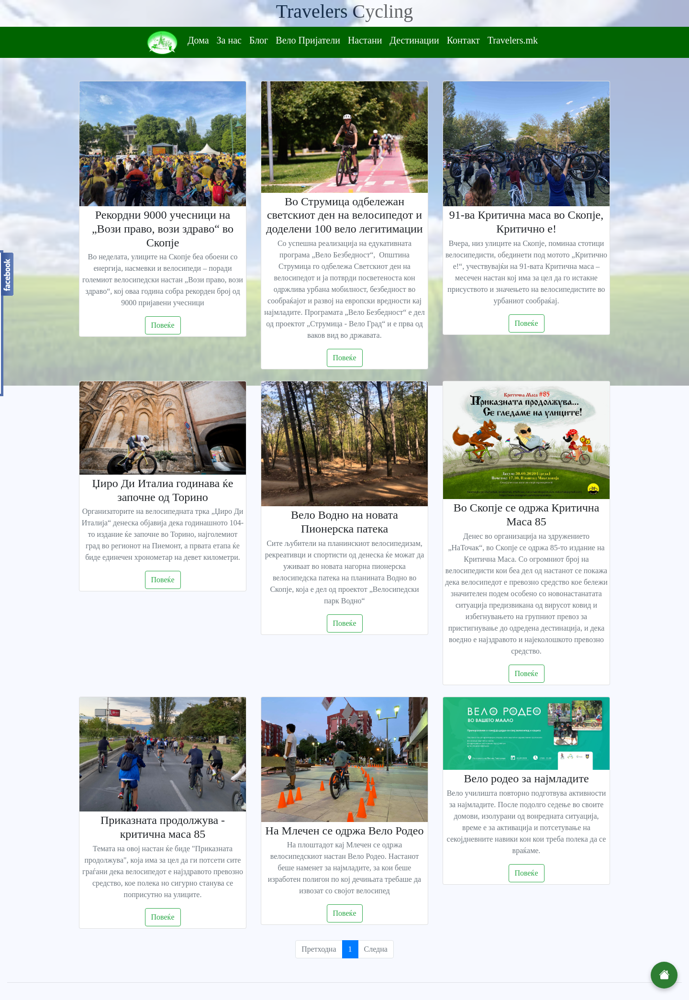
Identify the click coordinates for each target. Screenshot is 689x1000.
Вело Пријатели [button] (308, 40)
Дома (198, 40)
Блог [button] (258, 40)
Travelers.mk (513, 40)
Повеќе (163, 325)
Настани (365, 40)
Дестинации (414, 40)
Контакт (463, 40)
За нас (229, 40)
